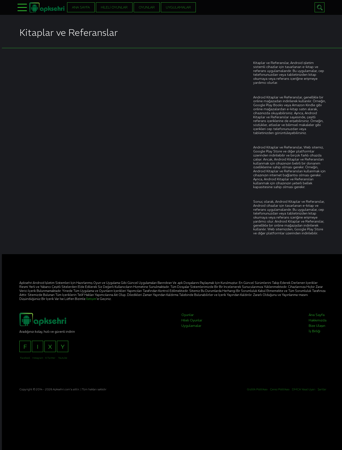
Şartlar (322, 389)
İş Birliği (314, 331)
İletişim (91, 299)
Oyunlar (147, 7)
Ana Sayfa (81, 7)
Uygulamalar (178, 7)
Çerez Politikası (280, 389)
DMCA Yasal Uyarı (303, 389)
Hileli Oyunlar (114, 7)
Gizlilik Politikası (257, 389)
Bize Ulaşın (317, 326)
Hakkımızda (317, 320)
